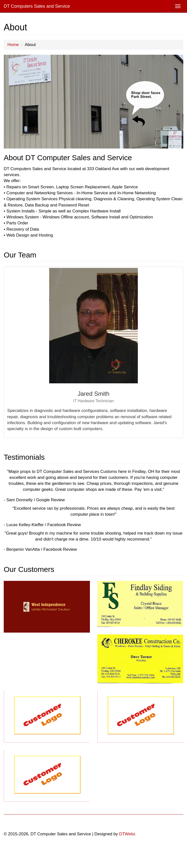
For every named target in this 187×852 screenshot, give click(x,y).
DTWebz (127, 834)
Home (13, 44)
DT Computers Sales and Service (37, 6)
